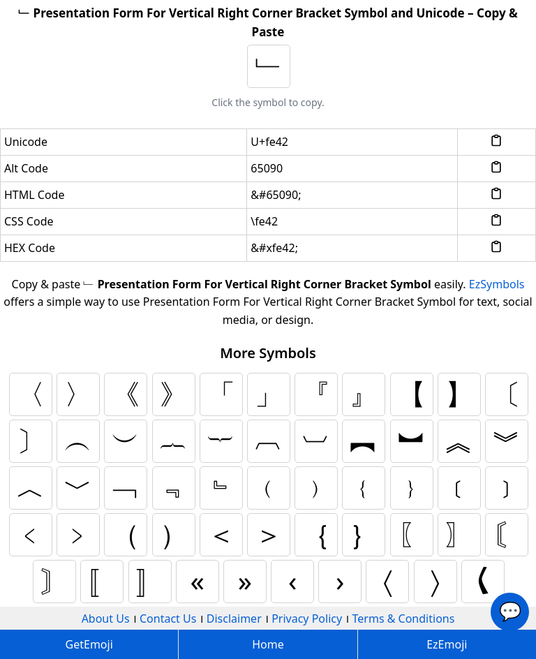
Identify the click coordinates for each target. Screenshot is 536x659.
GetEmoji (89, 644)
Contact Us (168, 618)
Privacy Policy (306, 618)
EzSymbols (497, 284)
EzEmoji (446, 644)
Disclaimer (234, 618)
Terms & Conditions (403, 618)
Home (268, 644)
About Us (106, 618)
